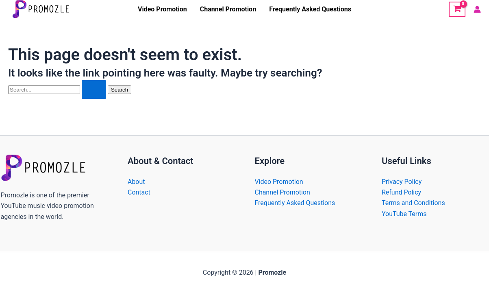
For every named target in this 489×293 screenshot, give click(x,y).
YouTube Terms (404, 214)
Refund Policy (401, 192)
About (136, 182)
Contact (139, 192)
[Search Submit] (94, 89)
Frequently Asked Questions (310, 9)
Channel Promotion (228, 9)
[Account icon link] (477, 9)
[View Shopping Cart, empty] (457, 9)
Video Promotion (162, 9)
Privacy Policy (402, 182)
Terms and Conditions (413, 203)
